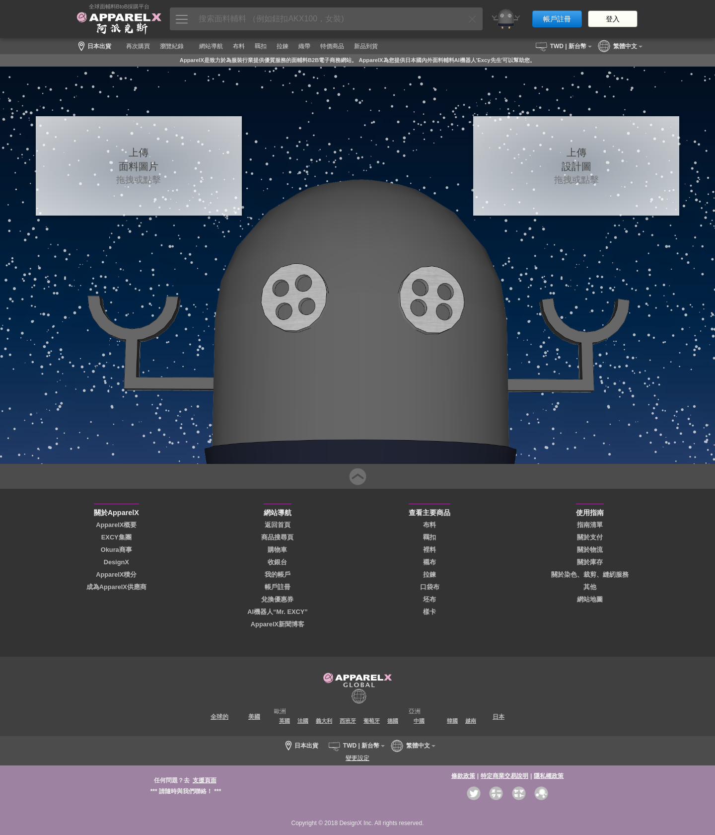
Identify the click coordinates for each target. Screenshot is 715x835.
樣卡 (429, 611)
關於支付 (590, 537)
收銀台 (277, 562)
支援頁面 (204, 780)
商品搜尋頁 (277, 537)
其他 (589, 587)
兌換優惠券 (277, 599)
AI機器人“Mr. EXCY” (277, 611)
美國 (254, 716)
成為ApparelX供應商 (116, 587)
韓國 (452, 721)
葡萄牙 (371, 721)
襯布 (429, 562)
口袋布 (429, 587)
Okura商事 (116, 549)
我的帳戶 (277, 574)
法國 (302, 721)
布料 (429, 525)
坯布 (429, 599)
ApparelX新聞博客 (277, 624)
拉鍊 (429, 574)
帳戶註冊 (557, 19)
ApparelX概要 (116, 525)
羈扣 (429, 537)
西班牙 (348, 721)
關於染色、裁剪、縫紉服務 (590, 574)
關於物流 (590, 549)
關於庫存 (590, 562)
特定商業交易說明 (504, 775)
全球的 (219, 716)
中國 (419, 721)
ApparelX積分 (116, 574)
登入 (613, 19)
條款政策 (463, 775)
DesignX (116, 562)
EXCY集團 (116, 537)
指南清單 (590, 525)
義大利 (324, 721)
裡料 (429, 549)
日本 (498, 716)
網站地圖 (590, 599)
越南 (470, 721)
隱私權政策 (549, 775)
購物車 (277, 549)
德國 (392, 721)
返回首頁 (277, 525)
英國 (284, 721)
